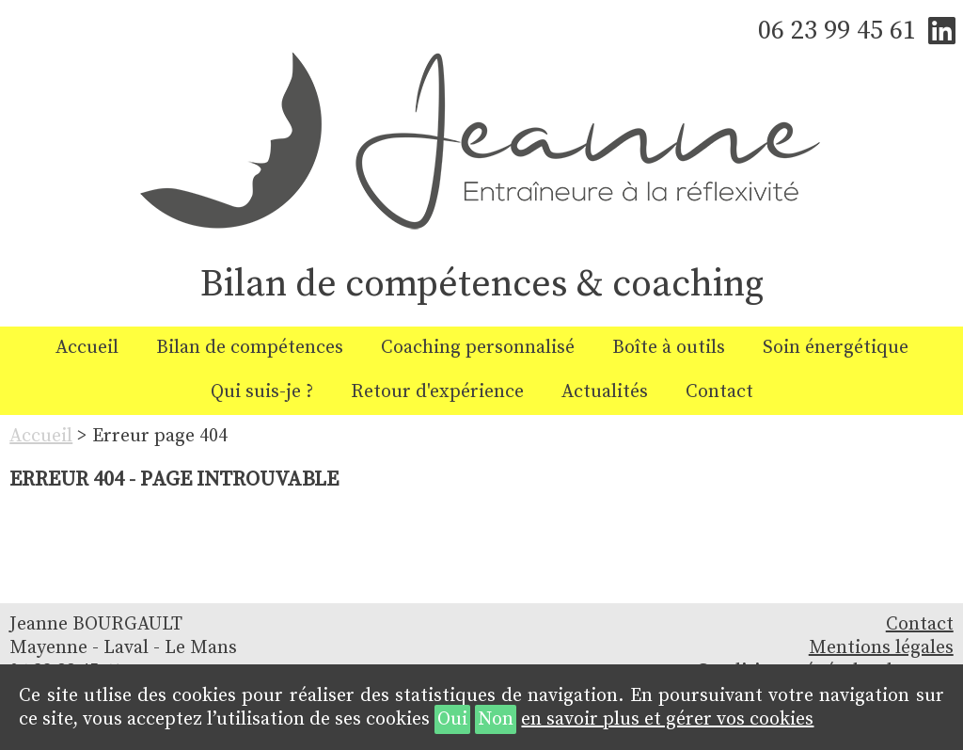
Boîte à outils (668, 347)
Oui (452, 719)
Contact (719, 392)
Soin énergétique (835, 347)
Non (495, 719)
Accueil (86, 347)
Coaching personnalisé (478, 347)
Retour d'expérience (437, 392)
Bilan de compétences (249, 347)
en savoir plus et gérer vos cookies (667, 719)
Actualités (604, 392)
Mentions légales (881, 648)
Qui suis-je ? (262, 392)
